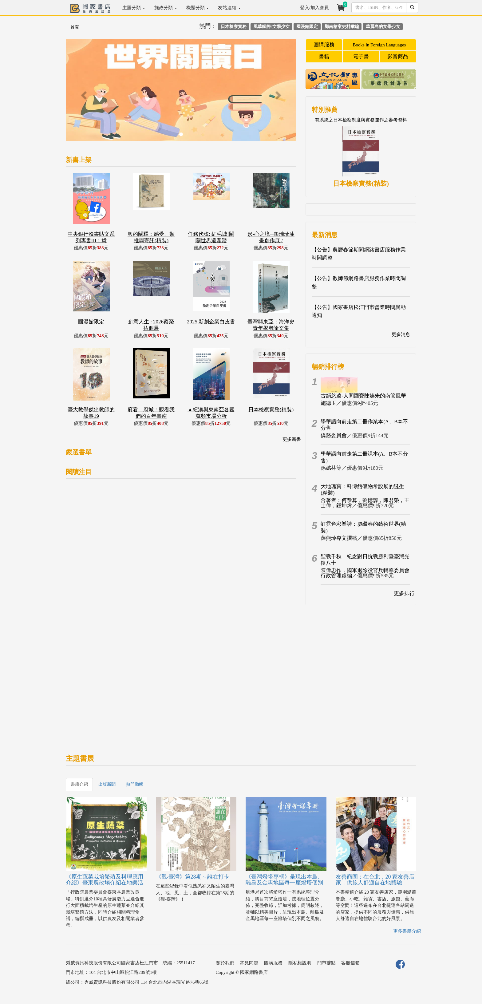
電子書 (361, 56)
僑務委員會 (334, 435)
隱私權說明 (299, 962)
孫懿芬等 (331, 468)
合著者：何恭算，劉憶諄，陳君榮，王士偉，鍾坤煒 (365, 502)
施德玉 (328, 403)
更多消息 (401, 334)
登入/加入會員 (314, 7)
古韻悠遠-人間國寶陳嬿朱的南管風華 (363, 396)
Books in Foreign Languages (379, 44)
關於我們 (225, 962)
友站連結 (229, 7)
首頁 (74, 27)
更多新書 (291, 439)
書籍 (324, 56)
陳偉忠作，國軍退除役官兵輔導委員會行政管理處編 (365, 573)
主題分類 (133, 7)
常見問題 (249, 962)
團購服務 (324, 45)
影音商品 (397, 56)
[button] (83, 93)
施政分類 (165, 7)
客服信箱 (350, 962)
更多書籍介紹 (407, 931)
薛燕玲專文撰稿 (339, 538)
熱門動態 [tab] (134, 784)
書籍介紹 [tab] (79, 784)
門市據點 (326, 962)
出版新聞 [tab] (107, 784)
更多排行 (404, 593)
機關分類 (197, 7)
